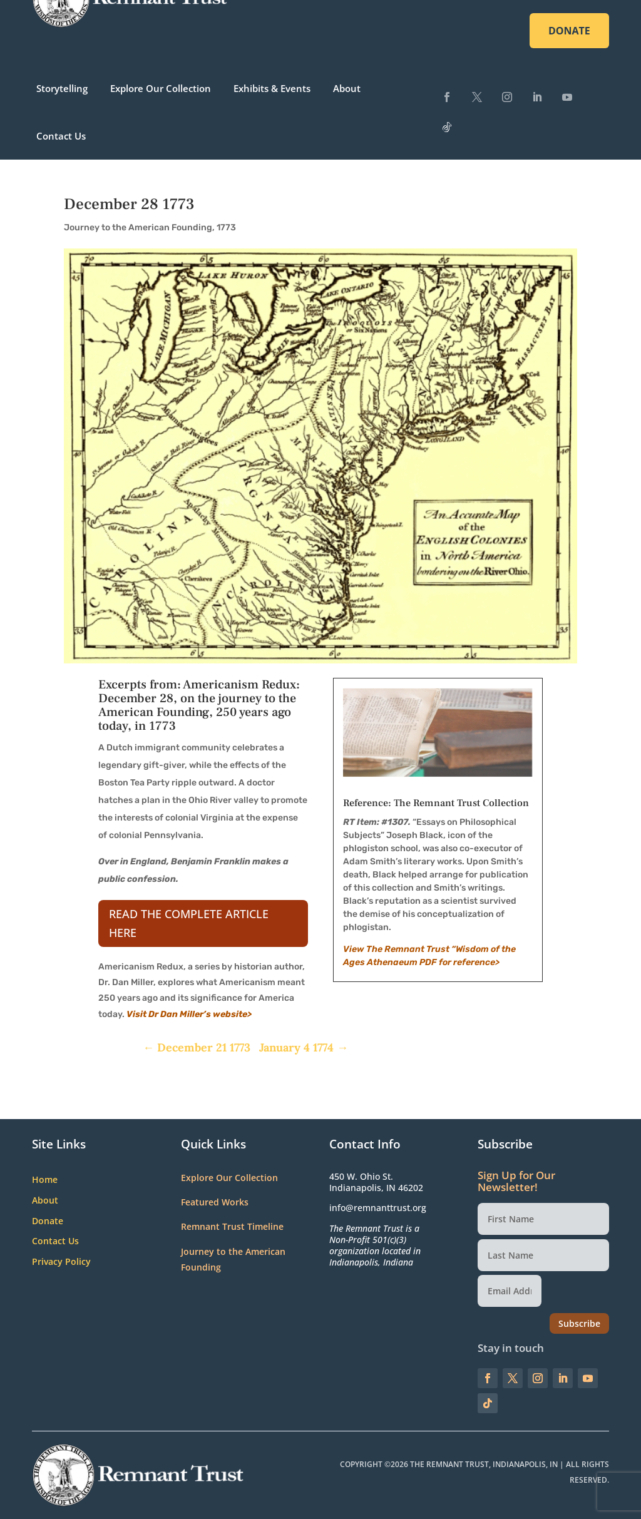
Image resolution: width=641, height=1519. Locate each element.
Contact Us (61, 136)
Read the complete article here (189, 923)
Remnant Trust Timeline (232, 1226)
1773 (226, 227)
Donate (47, 1221)
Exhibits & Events (271, 88)
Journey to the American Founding (138, 227)
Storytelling (62, 88)
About (347, 88)
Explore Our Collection (160, 88)
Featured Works (215, 1202)
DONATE (569, 31)
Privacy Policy (61, 1262)
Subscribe (579, 1323)
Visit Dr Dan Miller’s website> (189, 1014)
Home (45, 1180)
